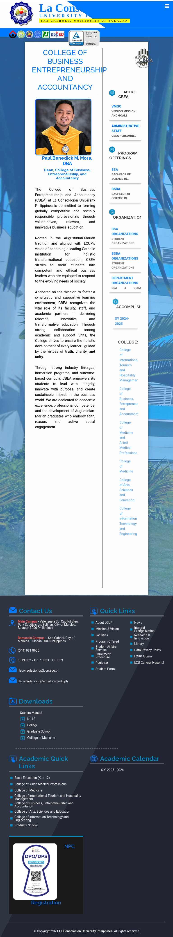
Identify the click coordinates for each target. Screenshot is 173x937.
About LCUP (104, 621)
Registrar (102, 661)
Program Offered (107, 640)
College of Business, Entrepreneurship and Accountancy (43, 803)
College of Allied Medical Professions (40, 783)
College (32, 724)
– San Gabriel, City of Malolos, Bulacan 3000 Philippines (46, 638)
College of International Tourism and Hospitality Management (47, 796)
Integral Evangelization (144, 628)
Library (139, 642)
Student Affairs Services (106, 647)
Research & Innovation (142, 635)
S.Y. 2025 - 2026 (112, 768)
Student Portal (106, 667)
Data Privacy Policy (147, 648)
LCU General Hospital (149, 661)
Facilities (102, 634)
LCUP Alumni (143, 655)
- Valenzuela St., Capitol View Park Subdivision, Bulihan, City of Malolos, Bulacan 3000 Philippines (43, 623)
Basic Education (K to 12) (32, 776)
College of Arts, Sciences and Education (42, 810)
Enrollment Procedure (103, 654)
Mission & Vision (107, 627)
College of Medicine (40, 736)
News (138, 621)
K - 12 (30, 717)
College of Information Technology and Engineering (41, 817)
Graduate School (38, 730)
